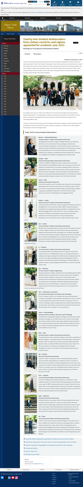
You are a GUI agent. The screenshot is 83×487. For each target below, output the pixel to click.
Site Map (42, 469)
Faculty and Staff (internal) (74, 482)
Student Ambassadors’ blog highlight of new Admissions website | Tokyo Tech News (49, 445)
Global (28, 54)
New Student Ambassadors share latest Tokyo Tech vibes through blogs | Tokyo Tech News (51, 442)
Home (2, 33)
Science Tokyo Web (36, 12)
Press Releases (58, 469)
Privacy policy (26, 469)
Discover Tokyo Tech (31, 451)
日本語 (30, 1)
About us (9, 469)
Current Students (72, 480)
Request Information (74, 469)
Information (38, 54)
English (34, 1)
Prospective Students (31, 448)
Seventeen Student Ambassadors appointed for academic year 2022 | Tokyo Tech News (50, 439)
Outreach (54, 481)
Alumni (70, 478)
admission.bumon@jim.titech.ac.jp (35, 463)
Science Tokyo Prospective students (74, 474)
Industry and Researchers (74, 476)
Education (55, 477)
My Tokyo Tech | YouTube (32, 454)
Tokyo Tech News (11, 33)
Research (54, 479)
